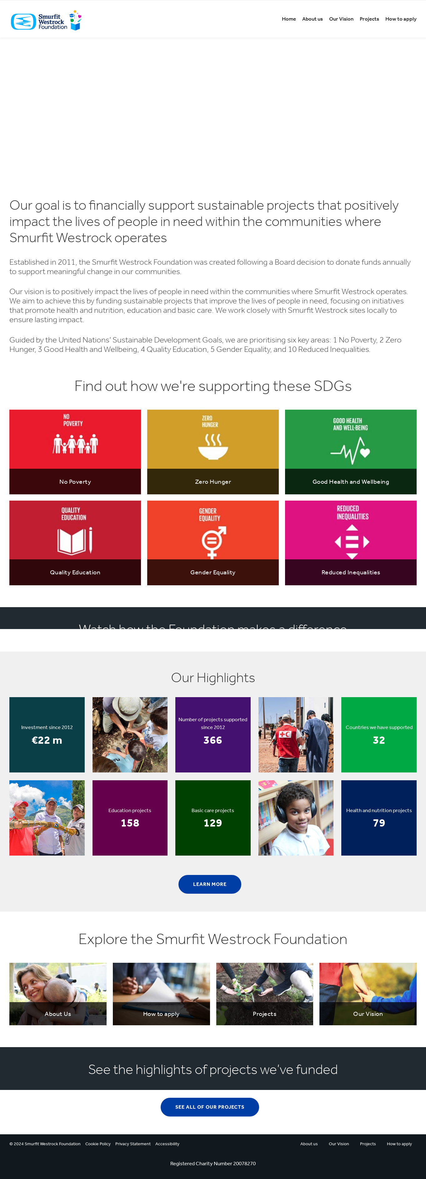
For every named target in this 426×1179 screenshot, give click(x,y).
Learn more (210, 884)
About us (312, 19)
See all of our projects (209, 1107)
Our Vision (341, 19)
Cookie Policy (98, 1144)
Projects (369, 19)
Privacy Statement (133, 1144)
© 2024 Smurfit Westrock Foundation (45, 1144)
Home (289, 19)
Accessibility (167, 1144)
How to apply (401, 19)
